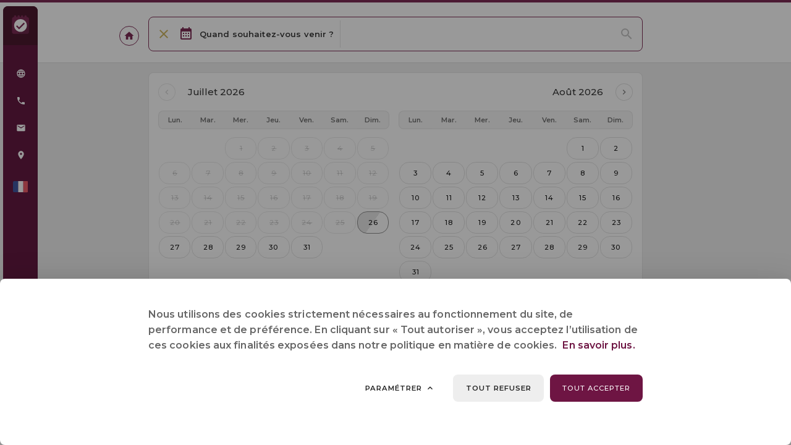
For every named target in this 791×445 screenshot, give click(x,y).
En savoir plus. (598, 345)
